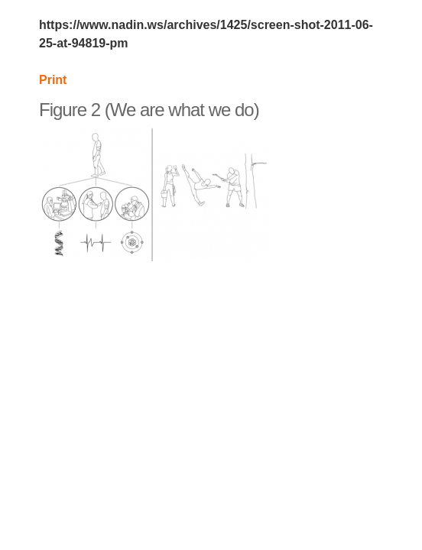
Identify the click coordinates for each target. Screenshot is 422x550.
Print (53, 79)
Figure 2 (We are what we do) (149, 109)
